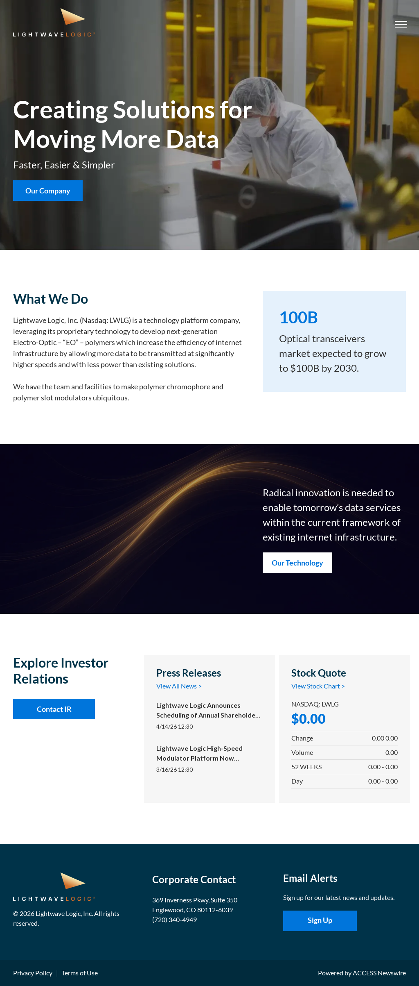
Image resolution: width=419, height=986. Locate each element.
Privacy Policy (32, 973)
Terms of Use (80, 973)
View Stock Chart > (318, 686)
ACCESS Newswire (379, 973)
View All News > (179, 686)
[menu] (401, 24)
